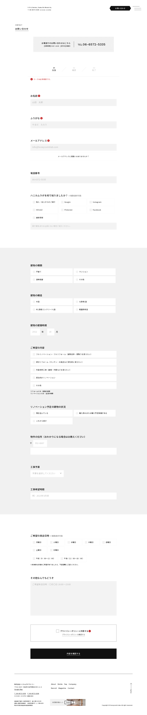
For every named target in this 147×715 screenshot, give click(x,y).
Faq (65, 684)
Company (72, 684)
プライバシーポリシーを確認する (73, 634)
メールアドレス (38, 140)
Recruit (54, 688)
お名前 (33, 95)
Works (60, 684)
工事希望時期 (37, 489)
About (53, 684)
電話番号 (35, 173)
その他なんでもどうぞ (42, 578)
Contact (71, 688)
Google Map (18, 689)
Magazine (62, 688)
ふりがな (35, 118)
